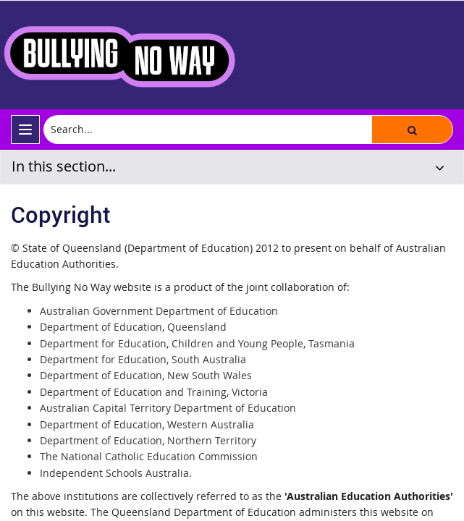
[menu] (25, 129)
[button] (412, 129)
